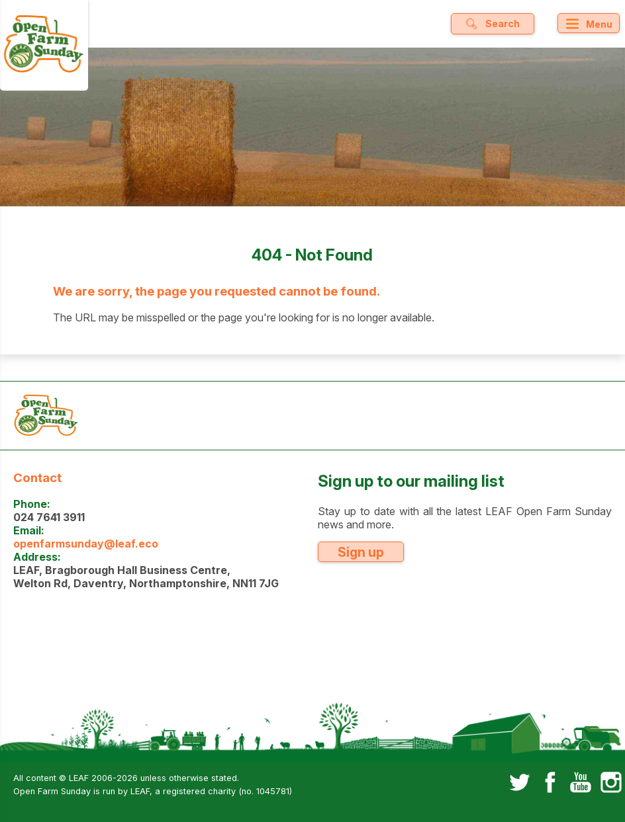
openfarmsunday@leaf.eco (85, 543)
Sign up (361, 552)
